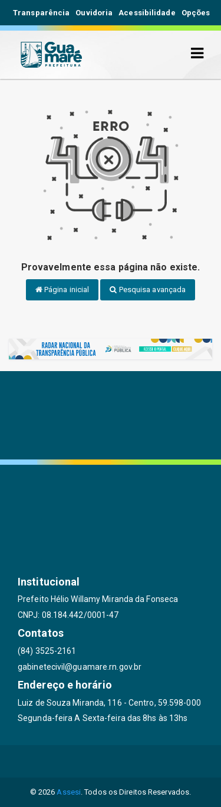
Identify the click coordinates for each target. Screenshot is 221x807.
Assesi (69, 792)
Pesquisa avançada (148, 289)
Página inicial (62, 289)
